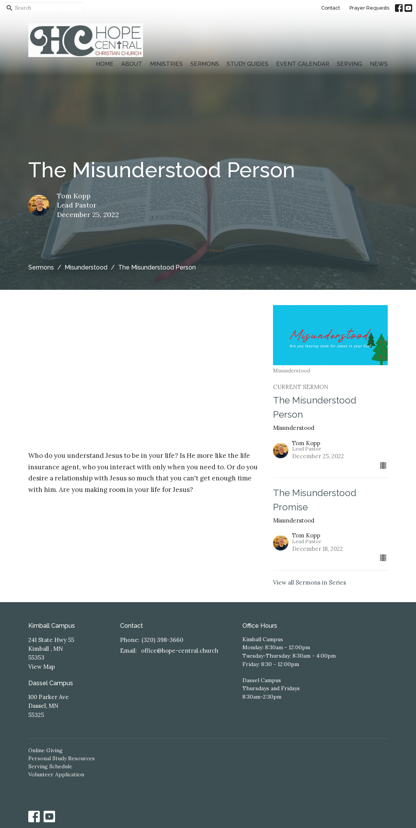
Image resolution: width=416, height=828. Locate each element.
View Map (41, 666)
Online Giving (45, 750)
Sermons (204, 63)
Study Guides (247, 63)
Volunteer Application (56, 774)
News (379, 63)
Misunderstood (86, 267)
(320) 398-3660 (162, 639)
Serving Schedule (50, 766)
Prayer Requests (369, 8)
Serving (349, 63)
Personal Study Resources (61, 758)
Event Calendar (302, 63)
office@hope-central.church (179, 650)
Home (105, 63)
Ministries (166, 63)
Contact (330, 8)
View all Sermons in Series (309, 582)
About (131, 63)
